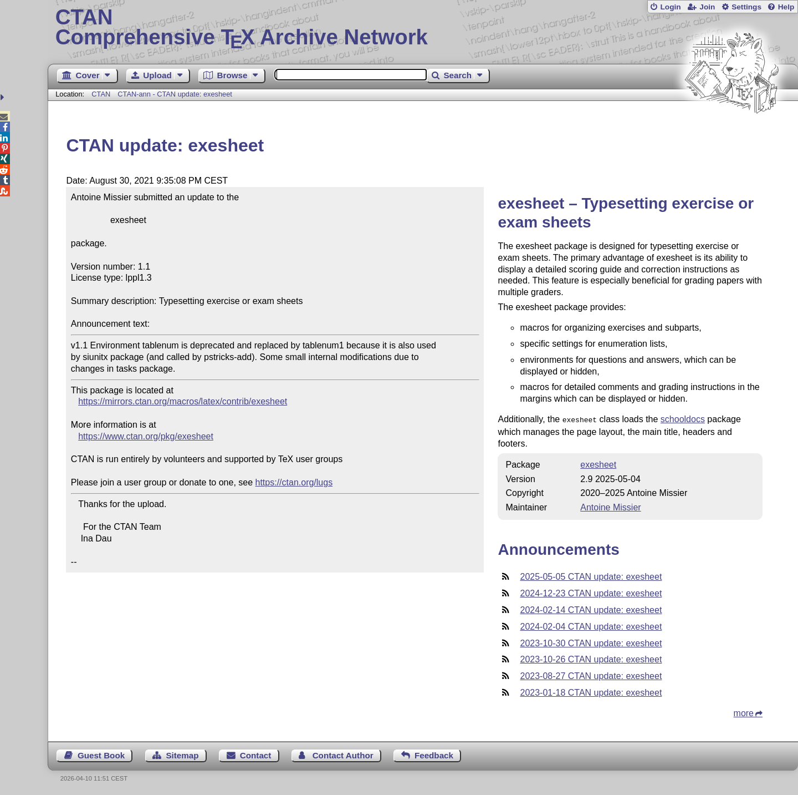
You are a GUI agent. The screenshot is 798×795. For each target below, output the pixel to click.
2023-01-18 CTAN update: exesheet (591, 691)
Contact (256, 754)
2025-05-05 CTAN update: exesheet (591, 575)
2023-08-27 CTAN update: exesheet (591, 675)
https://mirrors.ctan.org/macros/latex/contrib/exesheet (182, 401)
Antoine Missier (610, 506)
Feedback (434, 754)
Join (707, 7)
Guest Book (101, 754)
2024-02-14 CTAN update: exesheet (591, 609)
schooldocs (683, 419)
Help (786, 7)
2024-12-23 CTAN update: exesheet (591, 592)
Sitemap (182, 754)
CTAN (100, 94)
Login (670, 7)
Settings (746, 7)
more (744, 712)
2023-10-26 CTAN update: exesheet (591, 658)
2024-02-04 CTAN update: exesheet (591, 625)
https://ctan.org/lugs (294, 482)
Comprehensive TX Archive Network (423, 27)
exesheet (598, 463)
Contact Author (343, 754)
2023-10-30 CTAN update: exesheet (591, 642)
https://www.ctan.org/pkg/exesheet (145, 436)
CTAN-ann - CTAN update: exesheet (174, 94)
